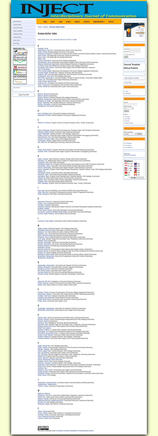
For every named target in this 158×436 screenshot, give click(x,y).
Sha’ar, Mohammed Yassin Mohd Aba (50, 359)
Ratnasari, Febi (43, 324)
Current (77, 21)
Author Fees (16, 40)
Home (45, 21)
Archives (87, 21)
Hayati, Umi (41, 171)
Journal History (17, 37)
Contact (111, 21)
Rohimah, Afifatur (43, 330)
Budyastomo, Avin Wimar (46, 106)
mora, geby (41, 239)
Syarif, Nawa (42, 375)
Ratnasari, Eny (42, 323)
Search (68, 21)
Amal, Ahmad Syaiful (44, 71)
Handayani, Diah (43, 162)
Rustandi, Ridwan (43, 338)
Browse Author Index (57, 27)
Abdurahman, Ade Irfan (45, 50)
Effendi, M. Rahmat (44, 123)
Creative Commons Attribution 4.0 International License (75, 431)
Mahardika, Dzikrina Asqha (46, 230)
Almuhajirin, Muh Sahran (46, 67)
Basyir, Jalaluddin (43, 103)
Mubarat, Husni (43, 240)
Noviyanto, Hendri (43, 269)
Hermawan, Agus (43, 176)
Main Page (16, 43)
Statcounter (127, 153)
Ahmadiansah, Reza (44, 62)
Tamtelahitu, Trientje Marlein (47, 382)
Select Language (128, 132)
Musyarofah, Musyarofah (46, 256)
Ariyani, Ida (41, 79)
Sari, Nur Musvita (43, 353)
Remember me (131, 54)
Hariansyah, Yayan (44, 166)
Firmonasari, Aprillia (44, 141)
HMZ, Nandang (43, 183)
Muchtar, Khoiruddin (44, 242)
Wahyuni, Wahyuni (44, 393)
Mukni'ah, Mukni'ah (44, 249)
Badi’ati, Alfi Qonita (44, 94)
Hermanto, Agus (43, 174)
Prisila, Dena (42, 301)
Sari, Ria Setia (42, 354)
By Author (127, 118)
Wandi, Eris (41, 397)
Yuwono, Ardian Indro (45, 418)
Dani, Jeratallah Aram (45, 113)
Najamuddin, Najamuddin (46, 265)
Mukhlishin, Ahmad (44, 247)
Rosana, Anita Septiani (45, 335)
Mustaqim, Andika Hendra (46, 254)
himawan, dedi (42, 181)
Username (126, 49)
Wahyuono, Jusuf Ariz (45, 395)
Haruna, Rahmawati (44, 168)
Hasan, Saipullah (43, 169)
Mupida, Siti (42, 253)
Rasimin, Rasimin (43, 319)
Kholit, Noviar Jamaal (45, 210)
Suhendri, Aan (42, 368)
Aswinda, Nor (42, 83)
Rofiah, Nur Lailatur (44, 328)
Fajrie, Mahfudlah (43, 134)
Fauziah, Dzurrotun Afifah (46, 139)
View (126, 91)
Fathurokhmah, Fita (44, 137)
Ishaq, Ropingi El (43, 194)
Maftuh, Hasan (42, 228)
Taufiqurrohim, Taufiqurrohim (47, 384)
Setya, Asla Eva (43, 358)
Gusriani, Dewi (42, 151)
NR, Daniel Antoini (44, 270)
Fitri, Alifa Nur (42, 142)
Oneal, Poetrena (43, 283)
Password (126, 51)
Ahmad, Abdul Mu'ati (44, 61)
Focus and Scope (17, 27)
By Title (127, 121)
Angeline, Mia (42, 74)
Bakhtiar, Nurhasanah (45, 99)
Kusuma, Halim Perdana (46, 213)
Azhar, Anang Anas (44, 85)
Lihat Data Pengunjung (130, 155)
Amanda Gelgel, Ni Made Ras (47, 73)
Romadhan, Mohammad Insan (48, 333)
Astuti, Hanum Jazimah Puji (47, 81)
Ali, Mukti (41, 66)
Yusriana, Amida (43, 415)
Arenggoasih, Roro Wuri (46, 76)
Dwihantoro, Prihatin (44, 115)
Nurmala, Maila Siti (44, 272)
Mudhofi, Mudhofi (43, 246)
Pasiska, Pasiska (43, 292)
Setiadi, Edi (41, 356)
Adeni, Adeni (42, 55)
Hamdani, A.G (42, 161)
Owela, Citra (42, 285)
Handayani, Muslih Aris (45, 164)
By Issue (127, 116)
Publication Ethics (18, 34)
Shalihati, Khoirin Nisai (45, 361)
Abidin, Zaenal (42, 52)
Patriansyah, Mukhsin (45, 294)
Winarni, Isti (42, 402)
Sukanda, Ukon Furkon (45, 370)
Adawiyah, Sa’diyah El (45, 54)
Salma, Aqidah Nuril (44, 351)
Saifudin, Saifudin (43, 349)
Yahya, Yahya (42, 411)
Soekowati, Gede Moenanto (47, 365)
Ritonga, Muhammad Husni (47, 326)
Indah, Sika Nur (43, 192)
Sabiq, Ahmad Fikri (44, 346)
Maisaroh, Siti (42, 232)
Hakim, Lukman (43, 159)
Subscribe (128, 93)
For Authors (128, 145)
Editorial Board (17, 21)
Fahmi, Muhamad (43, 130)
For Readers (128, 143)
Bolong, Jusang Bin (44, 104)
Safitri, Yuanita (42, 347)
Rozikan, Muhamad (44, 337)
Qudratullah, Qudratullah (46, 308)
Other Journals (129, 123)
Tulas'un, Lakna (43, 386)
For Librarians (129, 147)
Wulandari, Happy (43, 404)
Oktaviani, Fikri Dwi (44, 281)
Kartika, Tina (42, 203)
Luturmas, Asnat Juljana (46, 221)
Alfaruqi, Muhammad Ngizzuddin (48, 64)
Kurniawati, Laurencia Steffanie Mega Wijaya (52, 212)
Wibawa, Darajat (43, 399)
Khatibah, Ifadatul (43, 208)
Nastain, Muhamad (44, 267)
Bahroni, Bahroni (43, 96)
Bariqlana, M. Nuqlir (44, 101)
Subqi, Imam (42, 366)
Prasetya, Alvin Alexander (46, 297)
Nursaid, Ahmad (43, 274)
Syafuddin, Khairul (44, 373)
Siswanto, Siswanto (44, 363)
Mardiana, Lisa (43, 234)
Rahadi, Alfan (42, 318)
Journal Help (128, 82)
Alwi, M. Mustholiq (44, 69)
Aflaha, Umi (41, 59)
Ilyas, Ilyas (41, 190)
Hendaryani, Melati (44, 173)
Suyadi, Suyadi (43, 372)
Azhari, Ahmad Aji (43, 86)
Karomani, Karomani (44, 201)
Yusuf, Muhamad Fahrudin (46, 416)
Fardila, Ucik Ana (43, 135)
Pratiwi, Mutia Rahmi (44, 299)
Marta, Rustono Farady (45, 235)
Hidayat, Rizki (42, 180)
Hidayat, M (41, 178)
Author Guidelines (18, 31)
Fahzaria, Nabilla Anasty (46, 132)
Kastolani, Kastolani (44, 205)
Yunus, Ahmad (42, 413)
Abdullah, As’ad (43, 48)
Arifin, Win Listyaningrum (46, 78)
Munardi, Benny (43, 251)
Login (60, 21)
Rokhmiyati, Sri (43, 331)
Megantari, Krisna (43, 237)
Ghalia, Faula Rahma (45, 150)
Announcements (99, 21)
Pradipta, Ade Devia (44, 296)
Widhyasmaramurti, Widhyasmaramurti (50, 400)
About (53, 21)
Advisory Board (17, 24)
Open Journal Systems (132, 78)
